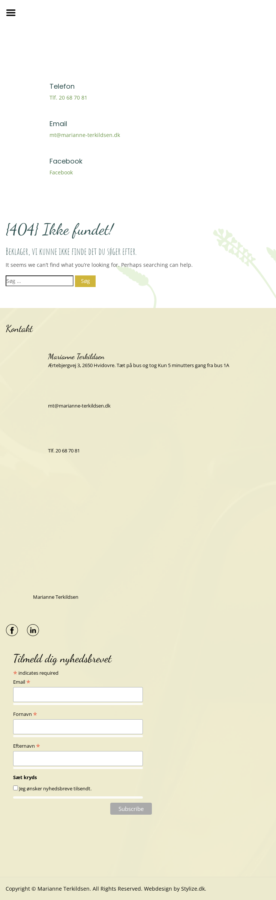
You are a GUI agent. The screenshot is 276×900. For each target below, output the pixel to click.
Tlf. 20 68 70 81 (68, 97)
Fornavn (25, 714)
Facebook (61, 172)
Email (21, 682)
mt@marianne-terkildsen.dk (85, 134)
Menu (13, 12)
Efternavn (26, 746)
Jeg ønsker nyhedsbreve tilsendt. (55, 788)
